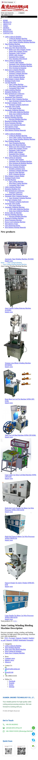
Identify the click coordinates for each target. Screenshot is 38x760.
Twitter (11, 685)
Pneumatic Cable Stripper (17, 53)
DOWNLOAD (8, 31)
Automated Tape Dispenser (13, 97)
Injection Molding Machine (14, 117)
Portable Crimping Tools (17, 71)
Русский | (12, 638)
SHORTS (6, 28)
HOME (5, 20)
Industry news (9, 660)
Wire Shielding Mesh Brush (18, 59)
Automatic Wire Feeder (12, 106)
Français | (19, 638)
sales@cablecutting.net (12, 669)
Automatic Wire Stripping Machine (20, 64)
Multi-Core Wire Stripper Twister (20, 49)
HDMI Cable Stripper (16, 55)
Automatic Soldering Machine (15, 110)
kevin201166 (9, 672)
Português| (30, 640)
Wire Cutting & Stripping (13, 60)
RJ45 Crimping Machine (17, 77)
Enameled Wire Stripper (17, 57)
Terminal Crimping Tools (13, 103)
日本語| (15, 640)
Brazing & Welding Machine (14, 121)
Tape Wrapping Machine (17, 46)
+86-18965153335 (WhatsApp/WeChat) (19, 731)
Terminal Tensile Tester (12, 81)
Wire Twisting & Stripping (17, 68)
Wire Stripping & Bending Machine (20, 66)
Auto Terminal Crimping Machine (20, 101)
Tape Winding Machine (12, 44)
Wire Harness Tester (11, 126)
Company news (10, 658)
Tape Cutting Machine (16, 84)
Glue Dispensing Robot (12, 128)
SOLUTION (7, 29)
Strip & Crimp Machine (16, 75)
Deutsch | (9, 640)
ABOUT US (7, 24)
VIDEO (5, 26)
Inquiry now (9, 261)
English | (31, 638)
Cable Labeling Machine (13, 90)
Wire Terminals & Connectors (14, 93)
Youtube (11, 683)
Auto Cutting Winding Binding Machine (22, 42)
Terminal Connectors (15, 95)
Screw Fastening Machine (13, 123)
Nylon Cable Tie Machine (13, 115)
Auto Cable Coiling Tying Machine (20, 40)
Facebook (12, 681)
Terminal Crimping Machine (18, 73)
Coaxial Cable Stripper (16, 62)
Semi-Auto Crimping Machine (15, 70)
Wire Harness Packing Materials (15, 130)
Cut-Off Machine (10, 82)
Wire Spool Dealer (15, 108)
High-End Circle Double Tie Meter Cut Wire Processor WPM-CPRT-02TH (19, 509)
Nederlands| (22, 640)
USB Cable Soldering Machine (19, 112)
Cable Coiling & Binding (13, 37)
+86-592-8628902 (12, 724)
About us (8, 662)
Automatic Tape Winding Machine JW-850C (19, 259)
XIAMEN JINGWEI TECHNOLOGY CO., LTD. (19, 698)
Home (2, 262)
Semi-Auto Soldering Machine (19, 114)
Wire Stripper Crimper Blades (14, 79)
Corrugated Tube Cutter (16, 88)
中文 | (7, 638)
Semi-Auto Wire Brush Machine (15, 48)
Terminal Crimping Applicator (19, 104)
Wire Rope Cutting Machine (18, 86)
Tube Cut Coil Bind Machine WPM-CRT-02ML (20, 435)
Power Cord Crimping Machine (15, 125)
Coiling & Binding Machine (18, 38)
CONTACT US (8, 33)
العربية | (3, 640)
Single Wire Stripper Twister (18, 51)
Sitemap (11, 686)
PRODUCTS (7, 22)
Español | (25, 638)
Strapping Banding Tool (12, 92)
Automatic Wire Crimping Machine (16, 99)
